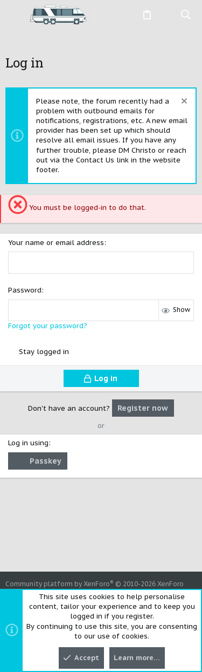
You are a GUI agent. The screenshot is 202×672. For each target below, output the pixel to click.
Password (24, 290)
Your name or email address (56, 242)
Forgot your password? (47, 325)
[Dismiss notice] (182, 102)
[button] (16, 15)
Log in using (28, 442)
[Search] (186, 15)
